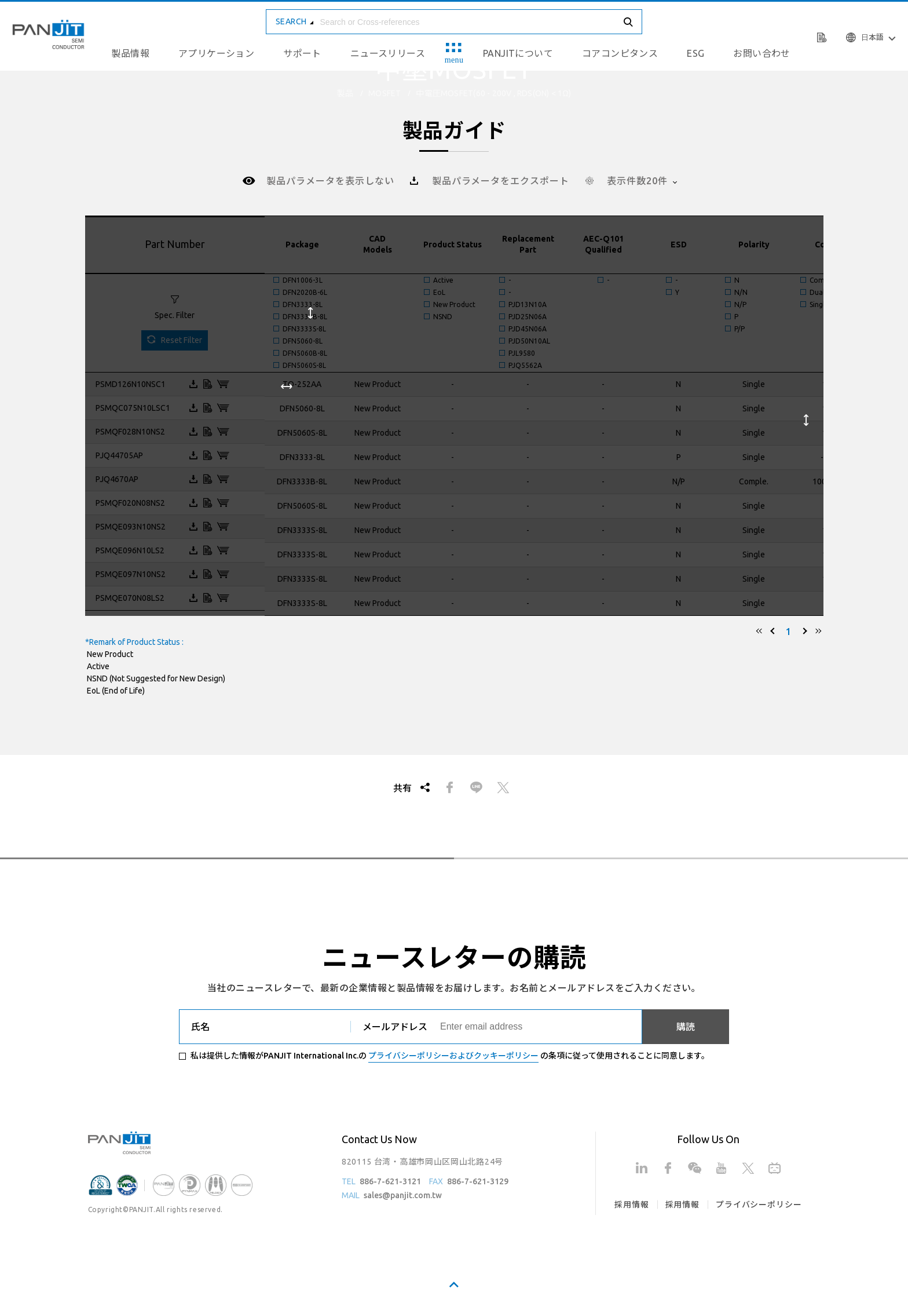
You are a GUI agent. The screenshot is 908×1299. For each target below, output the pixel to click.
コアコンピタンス (620, 53)
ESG (695, 53)
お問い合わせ (761, 53)
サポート (302, 53)
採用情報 (631, 1204)
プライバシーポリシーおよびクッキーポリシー (453, 1055)
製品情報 (130, 53)
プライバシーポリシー (758, 1204)
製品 (345, 93)
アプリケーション (216, 53)
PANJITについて (518, 53)
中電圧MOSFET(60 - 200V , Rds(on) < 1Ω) (493, 93)
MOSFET (384, 93)
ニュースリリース (387, 53)
